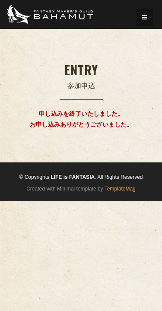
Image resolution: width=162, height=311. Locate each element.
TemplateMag (120, 189)
